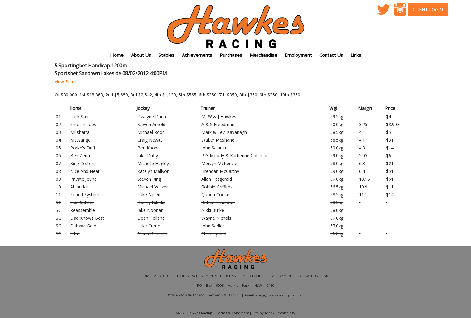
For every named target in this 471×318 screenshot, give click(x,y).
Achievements (204, 275)
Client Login (428, 9)
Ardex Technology (280, 313)
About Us (162, 275)
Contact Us (331, 55)
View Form (65, 82)
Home (117, 55)
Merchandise (263, 55)
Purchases (231, 55)
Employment (298, 55)
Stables (166, 55)
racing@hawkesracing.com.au (279, 295)
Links (325, 275)
